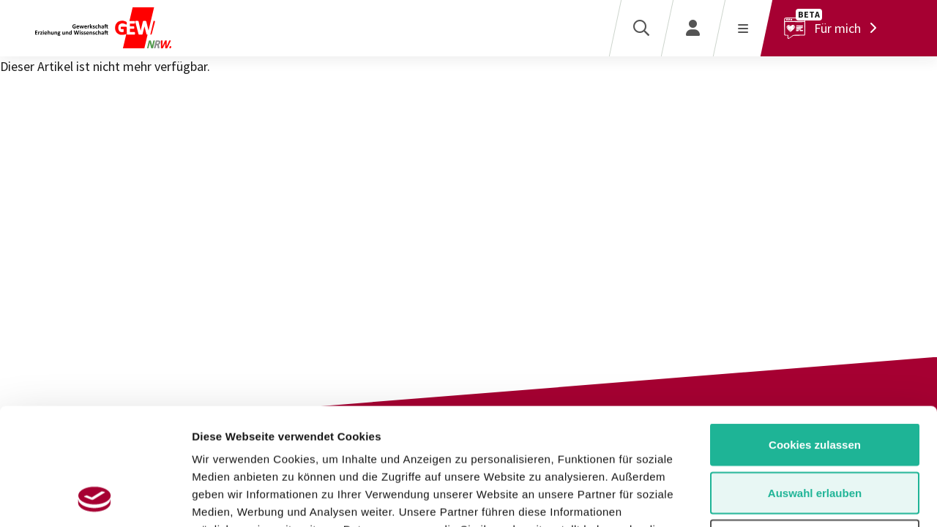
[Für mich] (834, 28)
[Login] (693, 28)
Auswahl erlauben (815, 383)
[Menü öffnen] (742, 28)
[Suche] (641, 28)
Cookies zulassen (815, 335)
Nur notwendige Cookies (814, 431)
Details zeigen (778, 498)
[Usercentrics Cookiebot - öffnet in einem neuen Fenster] (95, 498)
